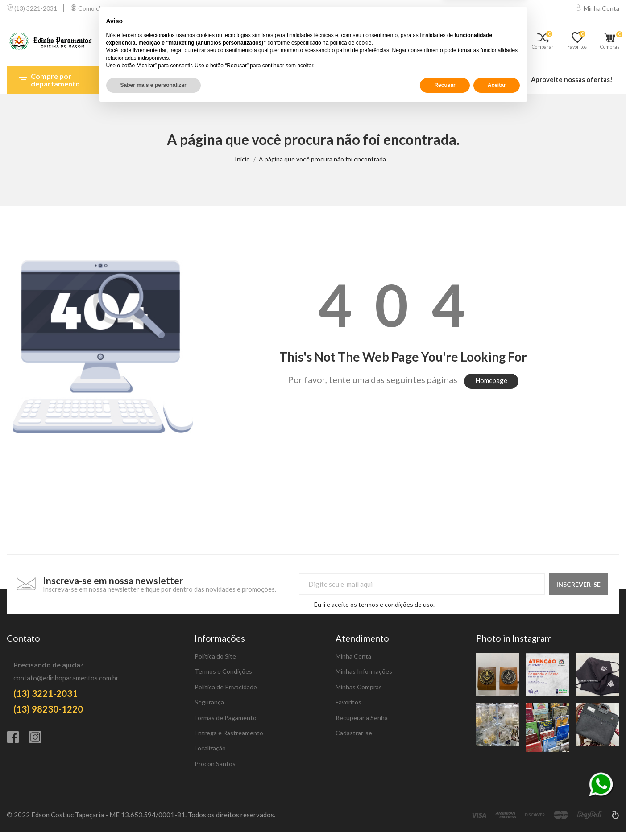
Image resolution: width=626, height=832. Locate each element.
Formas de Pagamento (226, 717)
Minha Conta (353, 656)
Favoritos (348, 702)
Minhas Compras (359, 687)
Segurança (209, 702)
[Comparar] (546, 41)
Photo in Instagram (514, 638)
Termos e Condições (223, 671)
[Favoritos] (580, 41)
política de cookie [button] (351, 766)
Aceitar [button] (497, 808)
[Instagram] (40, 738)
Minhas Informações (364, 671)
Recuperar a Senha (362, 717)
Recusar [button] (444, 808)
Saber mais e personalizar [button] (153, 808)
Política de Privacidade (226, 687)
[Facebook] (18, 738)
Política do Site (215, 656)
